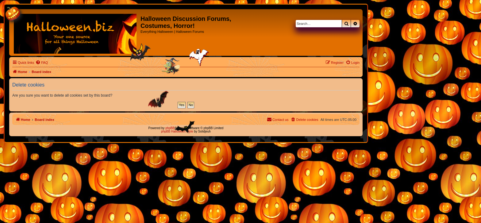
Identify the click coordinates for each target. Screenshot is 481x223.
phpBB (170, 128)
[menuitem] (42, 62)
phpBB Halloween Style (177, 131)
